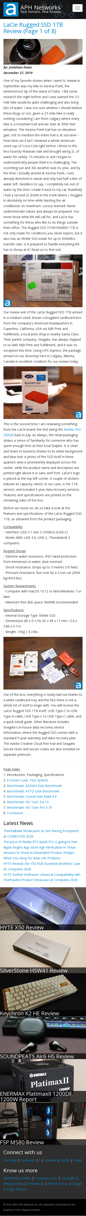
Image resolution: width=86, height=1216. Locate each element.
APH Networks (40, 7)
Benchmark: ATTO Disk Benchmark (33, 791)
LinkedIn (50, 1160)
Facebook (27, 1160)
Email (77, 1160)
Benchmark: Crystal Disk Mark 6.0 (32, 796)
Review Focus (58, 1183)
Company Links (46, 1178)
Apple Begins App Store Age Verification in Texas (39, 847)
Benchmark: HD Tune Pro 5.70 (29, 807)
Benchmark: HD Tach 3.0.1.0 (28, 802)
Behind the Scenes (17, 1178)
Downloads (35, 1183)
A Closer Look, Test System (27, 780)
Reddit (65, 1160)
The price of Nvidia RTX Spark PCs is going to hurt (40, 842)
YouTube (10, 1160)
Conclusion (15, 813)
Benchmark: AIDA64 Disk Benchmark (34, 785)
